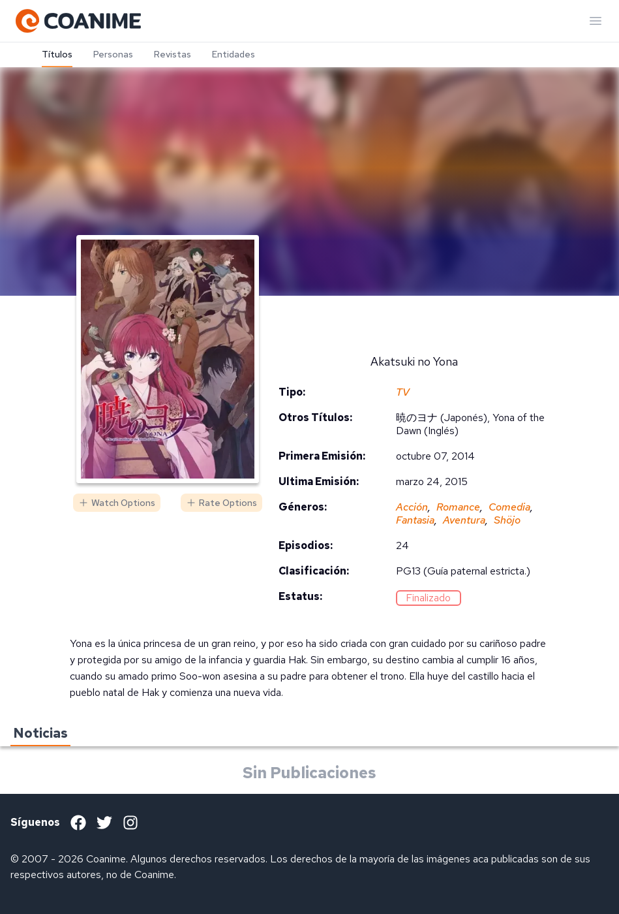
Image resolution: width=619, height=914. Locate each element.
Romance (458, 507)
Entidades (233, 54)
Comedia (509, 507)
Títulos (57, 54)
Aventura (464, 520)
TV (403, 392)
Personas (113, 54)
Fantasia (415, 520)
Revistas (172, 54)
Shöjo (507, 520)
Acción (412, 507)
